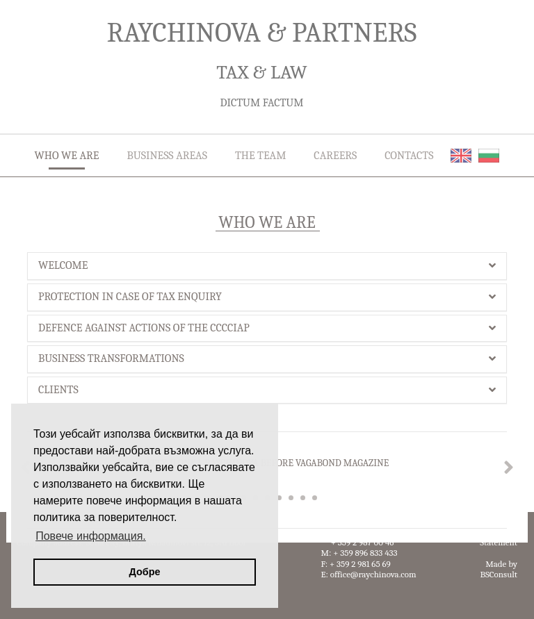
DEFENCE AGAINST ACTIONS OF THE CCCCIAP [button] (267, 328)
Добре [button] (145, 571)
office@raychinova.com (373, 574)
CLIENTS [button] (267, 389)
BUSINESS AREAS (167, 155)
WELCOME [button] (267, 265)
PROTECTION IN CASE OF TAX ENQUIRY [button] (267, 296)
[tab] (267, 266)
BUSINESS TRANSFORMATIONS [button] (267, 358)
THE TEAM (260, 155)
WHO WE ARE (67, 155)
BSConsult (498, 574)
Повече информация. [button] (90, 536)
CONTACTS (409, 155)
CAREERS (335, 155)
